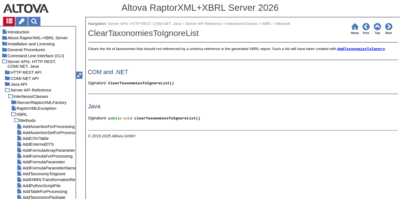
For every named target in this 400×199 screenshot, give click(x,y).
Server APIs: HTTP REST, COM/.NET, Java (144, 24)
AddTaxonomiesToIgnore (361, 49)
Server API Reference (203, 24)
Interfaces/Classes (241, 24)
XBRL (266, 24)
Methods (283, 24)
